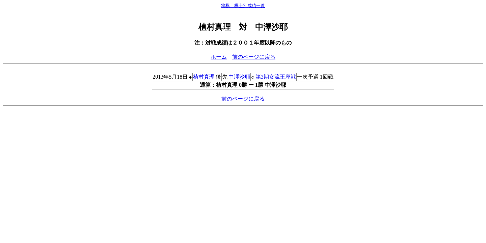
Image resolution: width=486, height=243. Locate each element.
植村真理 (204, 77)
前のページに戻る (253, 57)
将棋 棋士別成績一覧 (243, 5)
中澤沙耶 (239, 77)
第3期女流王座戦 (275, 77)
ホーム (219, 57)
